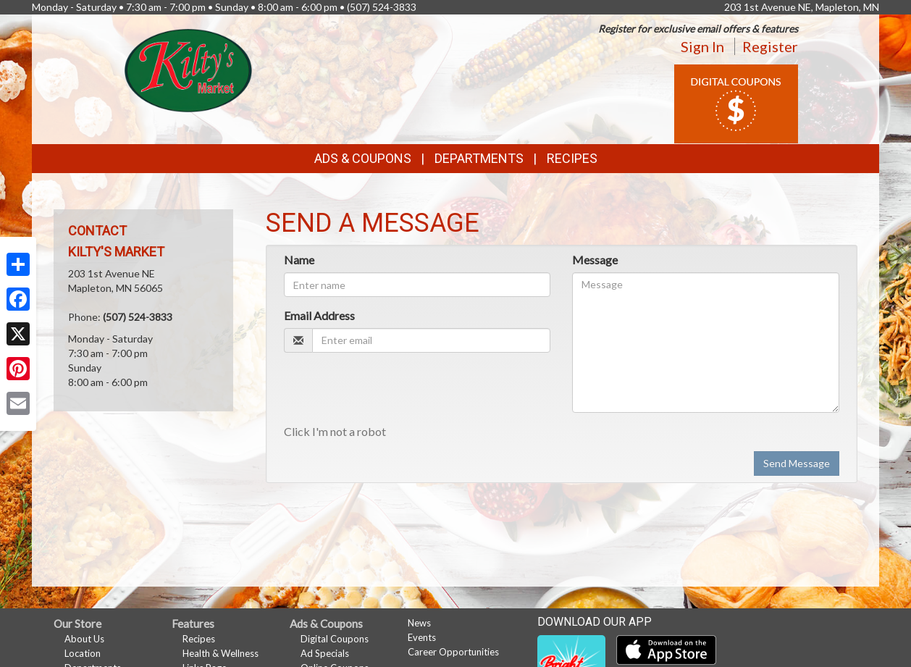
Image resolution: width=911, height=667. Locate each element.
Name (299, 260)
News (419, 623)
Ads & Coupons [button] (362, 158)
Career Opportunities (453, 652)
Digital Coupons (335, 639)
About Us (84, 639)
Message (595, 260)
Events (422, 637)
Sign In (702, 46)
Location (82, 653)
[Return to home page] (189, 69)
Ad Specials (325, 653)
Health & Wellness (220, 653)
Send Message (796, 463)
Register (770, 46)
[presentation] (394, 392)
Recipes (572, 158)
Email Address (319, 315)
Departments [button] (479, 158)
